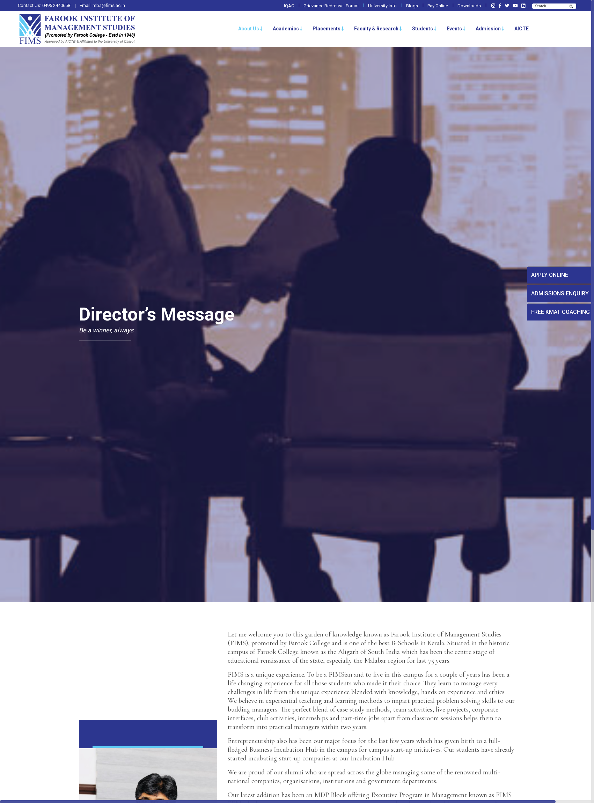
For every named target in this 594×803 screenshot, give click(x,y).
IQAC (289, 5)
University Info (382, 5)
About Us (250, 28)
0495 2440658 (56, 5)
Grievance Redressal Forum (331, 5)
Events (456, 28)
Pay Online (437, 5)
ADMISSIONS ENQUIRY (560, 293)
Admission (490, 28)
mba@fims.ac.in (109, 5)
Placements (328, 28)
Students (424, 28)
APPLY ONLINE (549, 275)
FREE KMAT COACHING (560, 312)
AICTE (521, 28)
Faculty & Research (378, 28)
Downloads (469, 5)
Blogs (412, 5)
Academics (287, 28)
